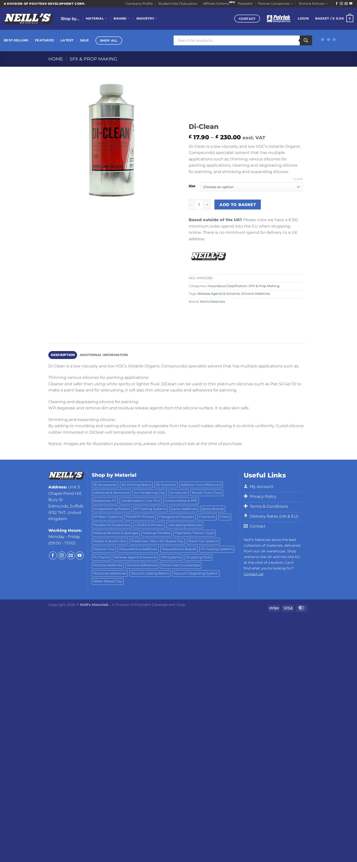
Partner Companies (275, 3)
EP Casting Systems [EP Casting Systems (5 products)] (150, 509)
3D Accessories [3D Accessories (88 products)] (105, 485)
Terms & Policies (312, 3)
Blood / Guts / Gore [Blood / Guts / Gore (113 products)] (207, 493)
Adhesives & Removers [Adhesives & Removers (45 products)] (111, 493)
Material (96, 18)
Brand (122, 18)
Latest (67, 40)
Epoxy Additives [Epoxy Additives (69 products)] (184, 509)
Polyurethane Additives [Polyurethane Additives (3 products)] (138, 549)
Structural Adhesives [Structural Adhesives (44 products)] (109, 573)
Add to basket (237, 204)
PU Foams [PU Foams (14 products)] (101, 557)
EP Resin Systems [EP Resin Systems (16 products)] (107, 517)
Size (192, 186)
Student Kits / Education (177, 3)
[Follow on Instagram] (341, 3)
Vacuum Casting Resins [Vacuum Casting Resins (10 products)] (150, 573)
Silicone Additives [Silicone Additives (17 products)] (107, 565)
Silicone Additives (255, 294)
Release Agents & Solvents (219, 294)
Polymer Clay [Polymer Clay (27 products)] (104, 549)
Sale (84, 40)
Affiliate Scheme (216, 3)
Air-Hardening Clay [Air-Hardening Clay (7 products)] (149, 493)
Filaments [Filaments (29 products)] (207, 517)
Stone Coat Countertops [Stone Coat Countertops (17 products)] (180, 565)
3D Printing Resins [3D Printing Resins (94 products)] (136, 485)
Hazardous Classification (227, 286)
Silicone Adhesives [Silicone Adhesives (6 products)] (142, 565)
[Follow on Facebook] (336, 3)
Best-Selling (16, 40)
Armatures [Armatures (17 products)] (178, 493)
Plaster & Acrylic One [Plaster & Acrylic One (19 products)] (109, 541)
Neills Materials (212, 301)
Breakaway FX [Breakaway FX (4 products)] (104, 501)
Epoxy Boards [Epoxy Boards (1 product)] (213, 509)
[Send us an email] (346, 3)
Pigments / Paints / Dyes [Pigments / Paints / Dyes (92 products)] (194, 533)
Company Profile (139, 3)
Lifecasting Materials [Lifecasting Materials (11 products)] (185, 525)
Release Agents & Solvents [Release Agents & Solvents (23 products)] (135, 557)
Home (55, 59)
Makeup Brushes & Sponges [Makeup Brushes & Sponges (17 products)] (115, 533)
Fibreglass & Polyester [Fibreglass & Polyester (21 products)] (176, 517)
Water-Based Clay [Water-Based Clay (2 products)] (107, 581)
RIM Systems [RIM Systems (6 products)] (171, 557)
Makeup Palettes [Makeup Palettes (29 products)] (156, 533)
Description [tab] (63, 355)
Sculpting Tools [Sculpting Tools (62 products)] (198, 557)
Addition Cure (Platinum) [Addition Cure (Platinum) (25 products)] (201, 485)
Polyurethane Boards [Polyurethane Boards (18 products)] (179, 549)
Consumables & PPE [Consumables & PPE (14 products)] (181, 501)
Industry (147, 18)
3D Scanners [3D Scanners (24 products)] (166, 485)
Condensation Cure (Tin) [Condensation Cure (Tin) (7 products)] (140, 501)
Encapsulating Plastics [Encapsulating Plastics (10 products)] (111, 509)
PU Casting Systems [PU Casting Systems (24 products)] (217, 549)
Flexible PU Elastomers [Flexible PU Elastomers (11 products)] (111, 525)
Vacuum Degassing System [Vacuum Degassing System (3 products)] (196, 573)
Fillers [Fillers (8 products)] (225, 517)
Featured (44, 40)
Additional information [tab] (104, 355)
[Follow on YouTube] (350, 3)
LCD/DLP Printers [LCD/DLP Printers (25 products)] (149, 525)
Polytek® (245, 3)
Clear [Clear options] (297, 179)
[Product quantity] (199, 204)
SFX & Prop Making (93, 59)
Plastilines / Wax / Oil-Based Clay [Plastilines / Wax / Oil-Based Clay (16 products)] (157, 541)
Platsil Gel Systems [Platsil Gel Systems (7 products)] (203, 541)
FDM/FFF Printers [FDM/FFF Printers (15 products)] (140, 517)
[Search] (306, 40)
